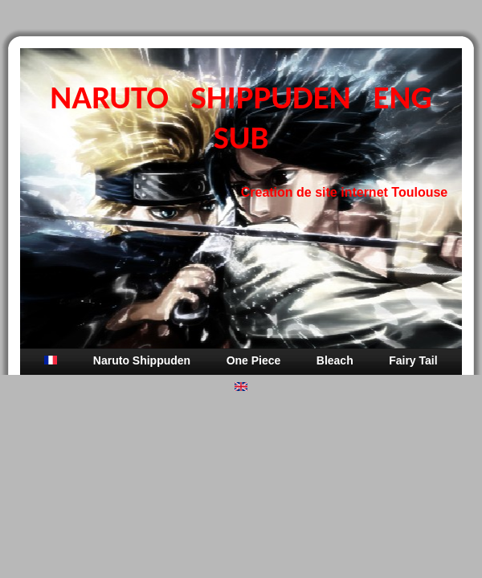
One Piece (254, 360)
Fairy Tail (413, 360)
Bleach (335, 360)
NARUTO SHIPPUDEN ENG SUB (240, 117)
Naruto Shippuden (141, 360)
